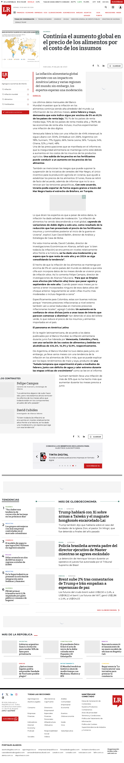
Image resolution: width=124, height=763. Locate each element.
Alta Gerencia (49, 699)
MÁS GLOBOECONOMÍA (107, 610)
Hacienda (9, 506)
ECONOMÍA (30, 12)
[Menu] (15, 12)
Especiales (48, 713)
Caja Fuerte (49, 701)
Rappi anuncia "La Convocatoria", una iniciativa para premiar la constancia (111, 671)
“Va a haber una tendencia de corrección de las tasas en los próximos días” (16, 513)
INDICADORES (110, 12)
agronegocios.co (29, 749)
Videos (47, 736)
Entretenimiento (67, 663)
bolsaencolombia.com (91, 749)
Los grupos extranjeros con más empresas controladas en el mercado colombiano (16, 529)
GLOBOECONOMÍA (55, 12)
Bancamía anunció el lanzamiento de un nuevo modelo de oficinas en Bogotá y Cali (111, 649)
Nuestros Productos (89, 707)
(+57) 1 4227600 (8, 710)
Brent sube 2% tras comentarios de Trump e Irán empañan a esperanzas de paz (86, 583)
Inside (63, 722)
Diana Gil (37, 96)
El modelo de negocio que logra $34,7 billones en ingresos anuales (17, 545)
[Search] (105, 7)
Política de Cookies (89, 724)
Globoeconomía (67, 716)
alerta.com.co (7, 755)
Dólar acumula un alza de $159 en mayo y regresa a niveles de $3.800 (16, 561)
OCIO (45, 12)
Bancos (105, 641)
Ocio (63, 725)
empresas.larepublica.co (48, 749)
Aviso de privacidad (89, 712)
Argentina (23, 641)
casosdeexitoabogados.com (13, 752)
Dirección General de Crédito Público (85, 19)
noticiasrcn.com (85, 752)
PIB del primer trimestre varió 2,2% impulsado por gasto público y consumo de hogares (16, 595)
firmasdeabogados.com (69, 749)
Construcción (66, 641)
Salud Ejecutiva (67, 731)
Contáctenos (87, 709)
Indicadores (32, 722)
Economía (65, 707)
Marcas (22, 663)
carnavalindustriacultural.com (38, 752)
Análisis (64, 699)
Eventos (64, 713)
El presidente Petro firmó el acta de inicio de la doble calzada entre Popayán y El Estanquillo (69, 650)
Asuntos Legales (34, 701)
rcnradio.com (71, 752)
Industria (9, 523)
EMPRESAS (39, 12)
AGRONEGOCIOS (69, 12)
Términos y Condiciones (91, 715)
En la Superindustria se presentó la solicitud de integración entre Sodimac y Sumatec (16, 577)
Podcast (31, 731)
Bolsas (8, 554)
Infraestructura (50, 722)
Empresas (31, 713)
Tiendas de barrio (45, 19)
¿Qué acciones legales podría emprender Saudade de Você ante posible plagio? (29, 671)
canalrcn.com (57, 752)
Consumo (105, 663)
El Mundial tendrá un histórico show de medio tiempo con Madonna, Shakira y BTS (70, 671)
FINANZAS (20, 12)
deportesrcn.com (22, 755)
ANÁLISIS (79, 12)
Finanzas (31, 716)
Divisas (66, 19)
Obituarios (48, 725)
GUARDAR (115, 66)
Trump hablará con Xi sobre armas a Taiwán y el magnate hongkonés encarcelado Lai (84, 516)
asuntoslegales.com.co (11, 749)
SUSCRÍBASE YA (93, 466)
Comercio (57, 19)
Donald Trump (20, 22)
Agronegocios (33, 699)
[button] (36, 457)
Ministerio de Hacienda (111, 19)
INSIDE (118, 12)
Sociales (31, 736)
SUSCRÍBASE (117, 2)
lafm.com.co (98, 752)
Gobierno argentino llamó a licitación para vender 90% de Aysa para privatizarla (29, 649)
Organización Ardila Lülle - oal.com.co (113, 751)
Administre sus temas (12, 112)
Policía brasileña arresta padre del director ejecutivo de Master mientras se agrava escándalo (88, 549)
